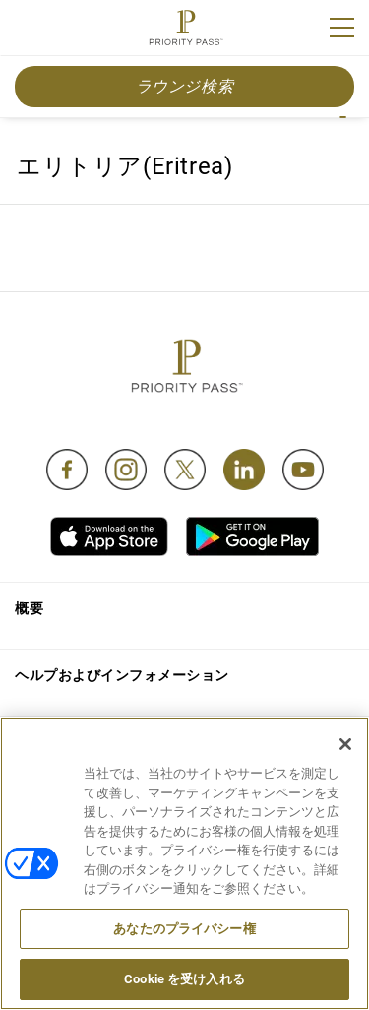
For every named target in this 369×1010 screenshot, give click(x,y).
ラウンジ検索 (185, 86)
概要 (29, 608)
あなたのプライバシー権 (184, 928)
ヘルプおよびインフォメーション (122, 675)
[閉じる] (345, 744)
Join (27, 30)
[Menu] (342, 27)
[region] (184, 863)
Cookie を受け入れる (184, 979)
